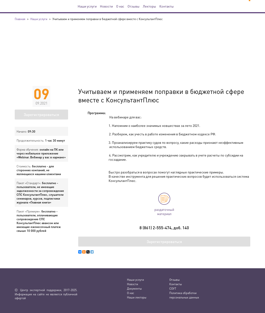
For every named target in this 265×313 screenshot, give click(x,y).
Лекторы (149, 6)
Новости (106, 6)
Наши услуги (87, 6)
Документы (134, 288)
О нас (120, 6)
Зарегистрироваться (41, 114)
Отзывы (133, 6)
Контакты (166, 6)
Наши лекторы (136, 297)
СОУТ (172, 288)
